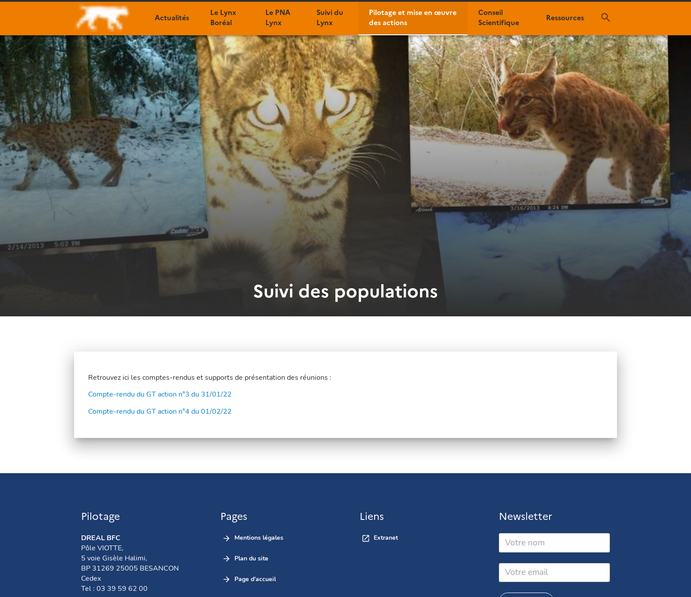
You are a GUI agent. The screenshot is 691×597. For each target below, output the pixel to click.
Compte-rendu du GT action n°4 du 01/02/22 (160, 411)
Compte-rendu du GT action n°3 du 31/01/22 (160, 394)
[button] (172, 17)
